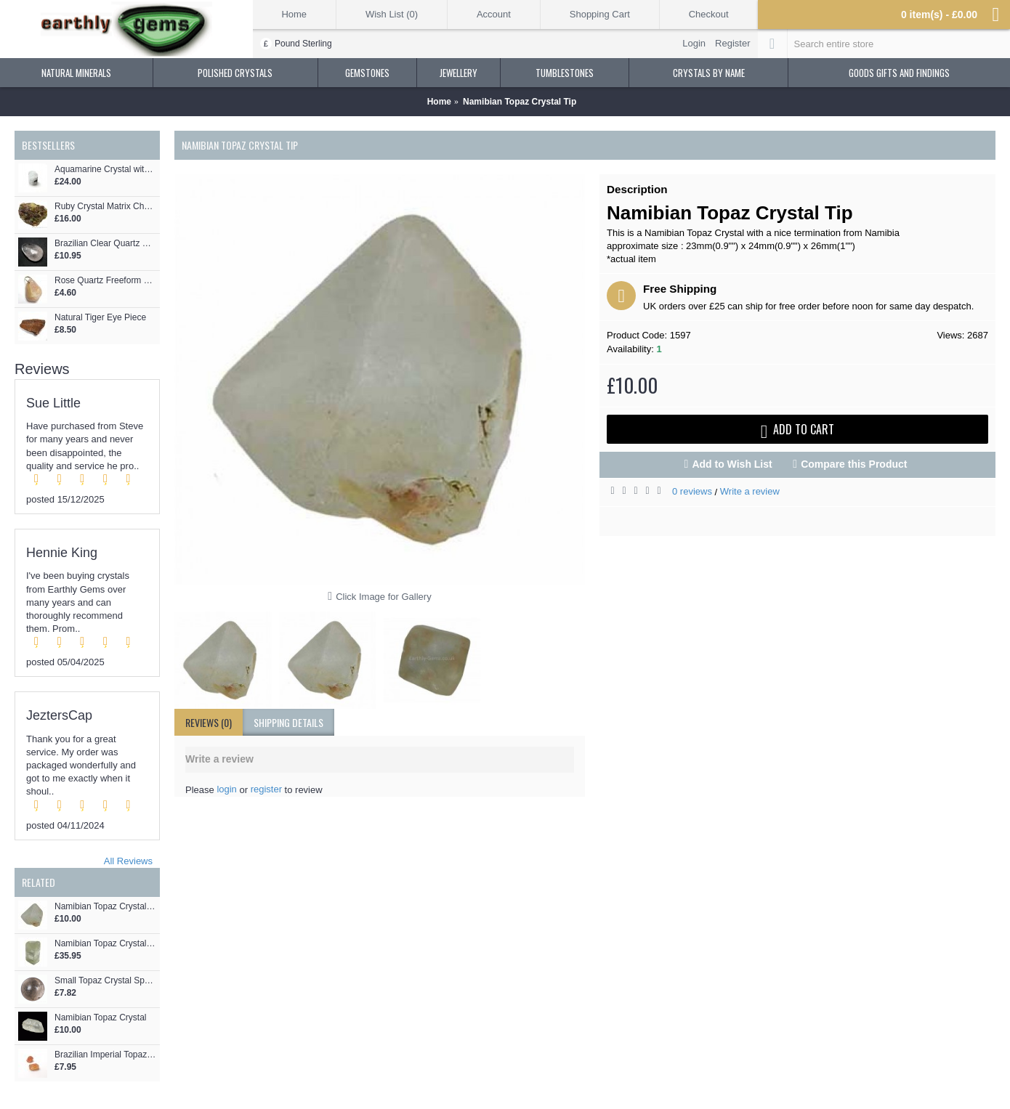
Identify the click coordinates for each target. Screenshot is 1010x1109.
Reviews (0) (208, 722)
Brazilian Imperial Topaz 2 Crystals (105, 1055)
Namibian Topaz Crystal (100, 1018)
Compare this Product (854, 464)
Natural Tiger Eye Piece (100, 317)
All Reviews (128, 861)
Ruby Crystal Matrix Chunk (105, 206)
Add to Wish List (732, 464)
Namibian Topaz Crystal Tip (105, 906)
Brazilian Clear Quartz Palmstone (105, 243)
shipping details (288, 722)
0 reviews (692, 491)
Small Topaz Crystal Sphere (105, 981)
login (226, 789)
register (266, 789)
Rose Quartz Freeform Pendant (105, 280)
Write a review (750, 491)
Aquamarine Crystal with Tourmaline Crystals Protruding (105, 169)
